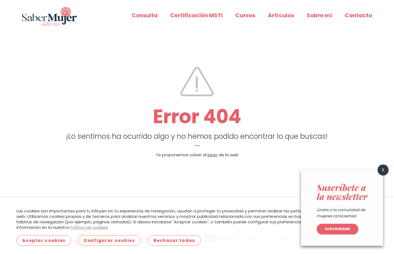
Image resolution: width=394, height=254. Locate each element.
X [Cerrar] (383, 170)
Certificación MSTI (196, 15)
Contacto (358, 15)
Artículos (281, 15)
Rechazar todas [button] (174, 240)
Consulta (145, 15)
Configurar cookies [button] (109, 240)
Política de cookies (89, 227)
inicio (212, 155)
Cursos (245, 15)
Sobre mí (319, 15)
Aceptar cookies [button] (43, 240)
